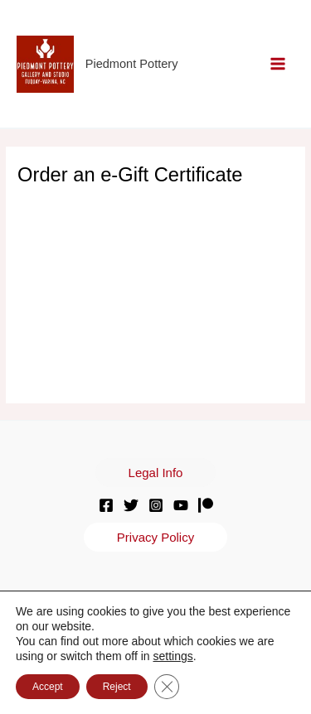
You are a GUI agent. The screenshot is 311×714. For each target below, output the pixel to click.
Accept (47, 686)
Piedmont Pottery (131, 63)
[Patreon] (205, 505)
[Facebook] (106, 505)
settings (172, 656)
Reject (117, 686)
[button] (155, 472)
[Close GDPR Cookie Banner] (166, 686)
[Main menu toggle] (278, 64)
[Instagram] (155, 505)
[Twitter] (131, 505)
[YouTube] (180, 505)
